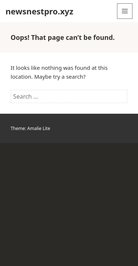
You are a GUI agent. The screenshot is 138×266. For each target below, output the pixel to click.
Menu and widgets (124, 18)
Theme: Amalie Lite (30, 128)
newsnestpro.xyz (39, 11)
